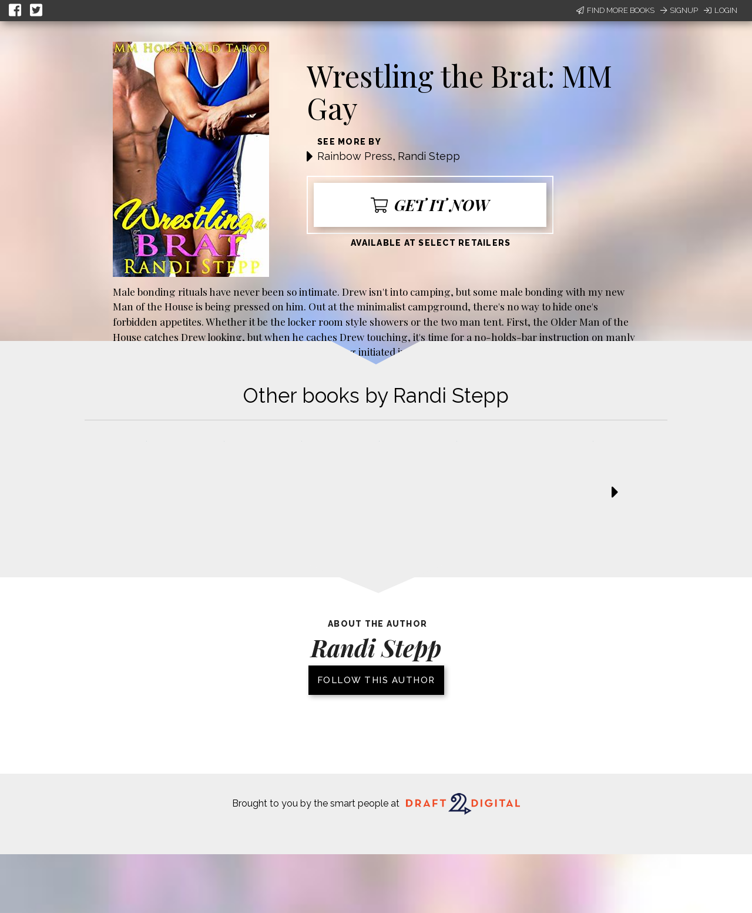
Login (720, 10)
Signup (679, 10)
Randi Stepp (429, 156)
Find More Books (615, 10)
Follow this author (376, 680)
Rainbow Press (354, 156)
